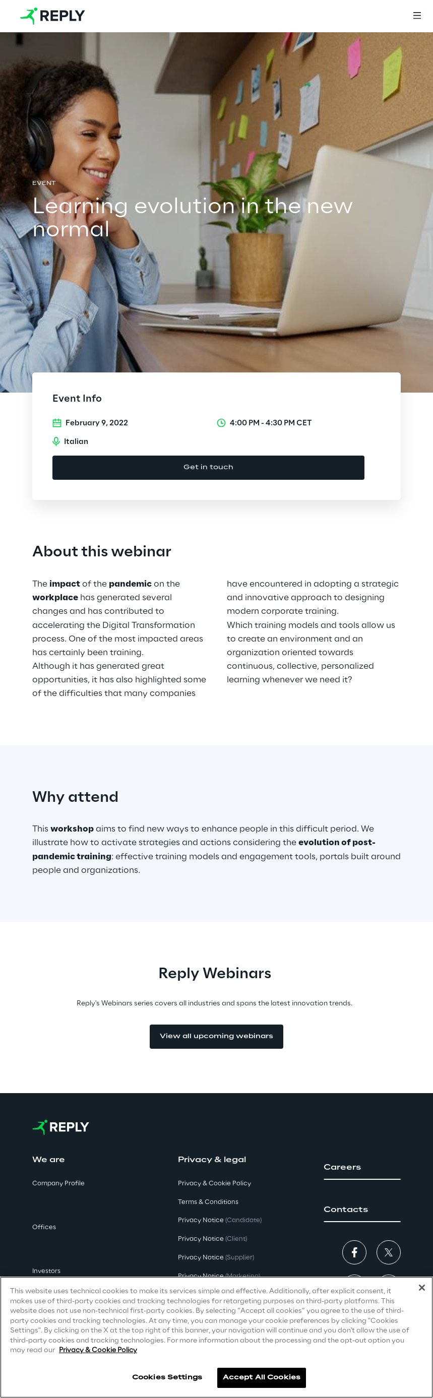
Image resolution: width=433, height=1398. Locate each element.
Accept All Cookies (261, 1379)
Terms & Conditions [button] (208, 1202)
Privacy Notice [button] (220, 1220)
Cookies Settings (167, 1379)
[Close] (422, 1289)
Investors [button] (46, 1271)
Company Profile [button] (58, 1183)
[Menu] (417, 16)
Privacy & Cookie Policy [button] (214, 1183)
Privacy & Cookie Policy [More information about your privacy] (98, 1352)
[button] (362, 1168)
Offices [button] (44, 1227)
